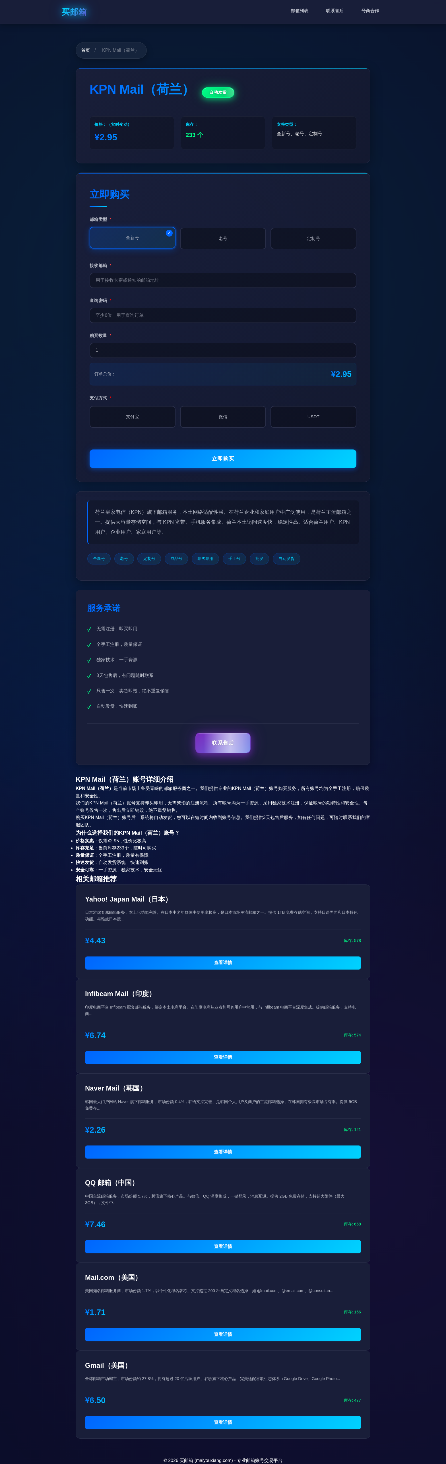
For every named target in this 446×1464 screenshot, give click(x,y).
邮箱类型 (101, 219)
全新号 (132, 237)
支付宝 (132, 416)
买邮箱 (74, 12)
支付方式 (101, 397)
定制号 (313, 238)
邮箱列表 (299, 10)
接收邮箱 (101, 265)
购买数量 (101, 335)
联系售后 (335, 10)
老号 (223, 238)
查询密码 (101, 300)
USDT (313, 416)
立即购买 (223, 459)
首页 (85, 50)
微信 (223, 416)
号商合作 (370, 10)
